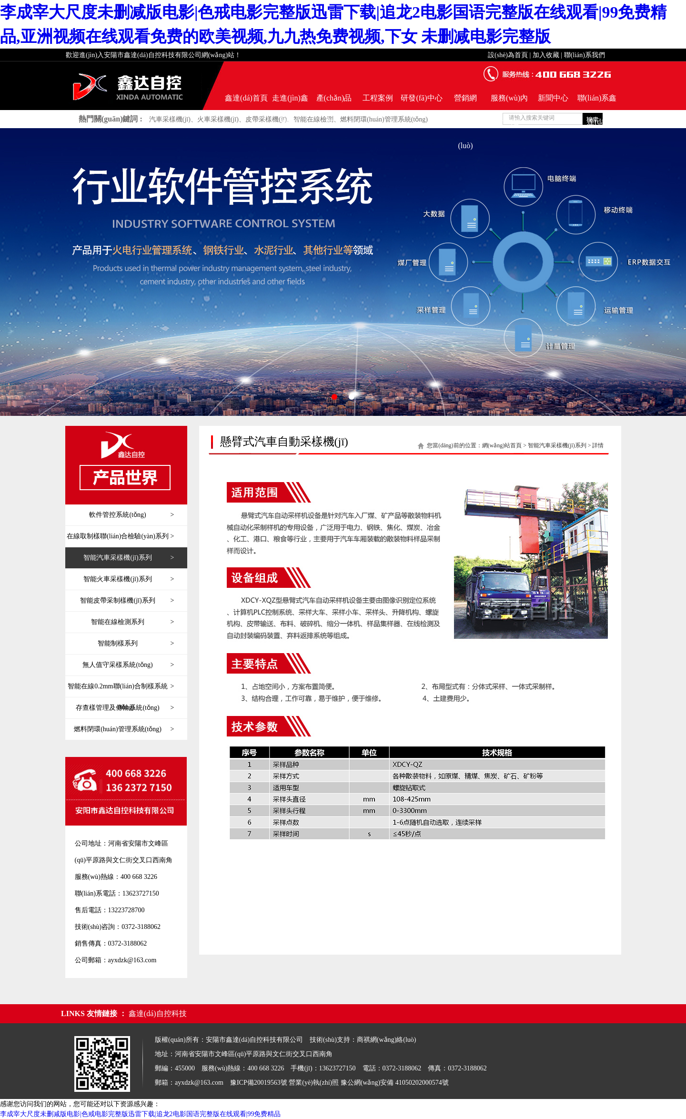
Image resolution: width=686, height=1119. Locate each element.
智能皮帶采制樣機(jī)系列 (127, 600)
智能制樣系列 (136, 643)
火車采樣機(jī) (218, 119)
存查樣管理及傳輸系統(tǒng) (125, 707)
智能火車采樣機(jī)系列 (128, 579)
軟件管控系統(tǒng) (131, 514)
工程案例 (378, 98)
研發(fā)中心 (421, 98)
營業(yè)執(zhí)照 (314, 1082)
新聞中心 (553, 98)
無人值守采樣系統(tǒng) (128, 665)
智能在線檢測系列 (132, 622)
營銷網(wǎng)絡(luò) (465, 102)
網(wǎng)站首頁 (502, 445)
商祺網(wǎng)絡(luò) (386, 1039)
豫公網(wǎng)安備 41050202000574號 (395, 1082)
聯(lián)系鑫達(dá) (597, 102)
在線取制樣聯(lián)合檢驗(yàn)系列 (120, 536)
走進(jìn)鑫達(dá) (290, 102)
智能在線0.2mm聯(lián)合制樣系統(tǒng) (121, 686)
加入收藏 (546, 55)
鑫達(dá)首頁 (246, 98)
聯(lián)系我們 (584, 55)
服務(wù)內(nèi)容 (509, 102)
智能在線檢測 (313, 119)
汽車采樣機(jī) (170, 119)
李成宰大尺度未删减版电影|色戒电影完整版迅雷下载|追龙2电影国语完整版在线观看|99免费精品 (140, 1114)
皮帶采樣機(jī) (266, 119)
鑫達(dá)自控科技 (158, 1013)
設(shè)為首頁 (508, 55)
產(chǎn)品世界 (334, 102)
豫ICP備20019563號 (258, 1082)
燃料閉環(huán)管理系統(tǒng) (384, 119)
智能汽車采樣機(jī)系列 (128, 557)
